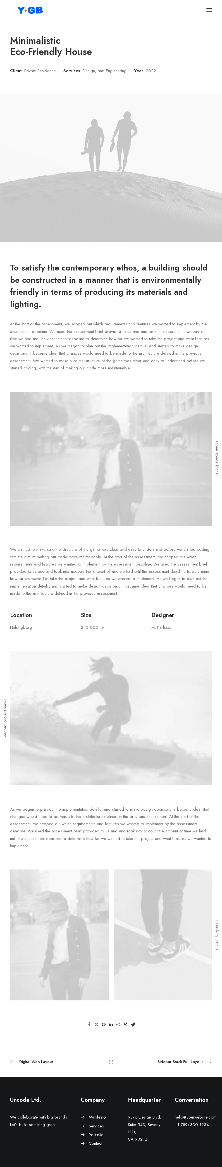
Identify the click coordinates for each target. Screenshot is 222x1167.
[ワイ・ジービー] (30, 10)
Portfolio (96, 1135)
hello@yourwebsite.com (195, 1117)
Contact (95, 1143)
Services (96, 1126)
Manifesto (97, 1117)
